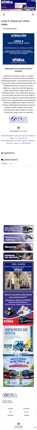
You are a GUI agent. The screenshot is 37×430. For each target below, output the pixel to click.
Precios (26, 412)
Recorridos (26, 408)
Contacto (26, 415)
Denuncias (11, 415)
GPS (10, 412)
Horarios (10, 408)
